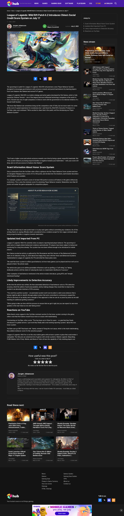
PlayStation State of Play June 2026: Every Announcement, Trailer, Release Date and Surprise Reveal (17, 427)
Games (44, 3)
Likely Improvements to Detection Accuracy (99, 28)
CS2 (90, 3)
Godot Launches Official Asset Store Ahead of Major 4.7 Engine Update (17, 453)
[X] (40, 78)
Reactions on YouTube (92, 31)
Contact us (67, 484)
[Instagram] (50, 78)
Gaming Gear (56, 3)
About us (66, 481)
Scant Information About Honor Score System (100, 24)
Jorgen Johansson (19, 25)
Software (69, 3)
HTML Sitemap (47, 489)
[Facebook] (35, 78)
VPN (65, 479)
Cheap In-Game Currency (50, 481)
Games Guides (68, 474)
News (36, 3)
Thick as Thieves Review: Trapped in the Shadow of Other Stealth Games (103, 130)
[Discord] (45, 78)
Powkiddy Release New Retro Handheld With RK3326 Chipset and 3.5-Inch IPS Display (104, 140)
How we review (47, 484)
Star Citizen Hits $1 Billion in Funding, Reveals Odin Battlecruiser (42, 453)
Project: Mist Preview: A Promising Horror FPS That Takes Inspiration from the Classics (104, 158)
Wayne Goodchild (53, 27)
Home (8, 10)
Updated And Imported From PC (95, 26)
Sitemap (44, 486)
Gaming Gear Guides (70, 476)
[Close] (121, 510)
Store (98, 3)
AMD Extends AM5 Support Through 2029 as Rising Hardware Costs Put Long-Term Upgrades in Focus (42, 426)
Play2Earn (81, 3)
